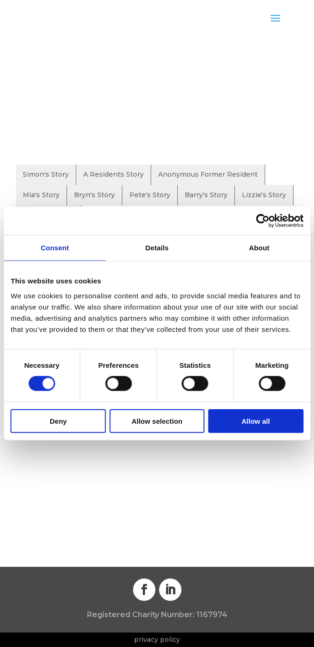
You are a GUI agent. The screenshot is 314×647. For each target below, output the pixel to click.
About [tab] (259, 248)
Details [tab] (157, 248)
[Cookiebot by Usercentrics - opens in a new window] (262, 221)
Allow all (255, 421)
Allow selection (157, 421)
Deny (58, 421)
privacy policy (157, 639)
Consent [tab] (54, 248)
